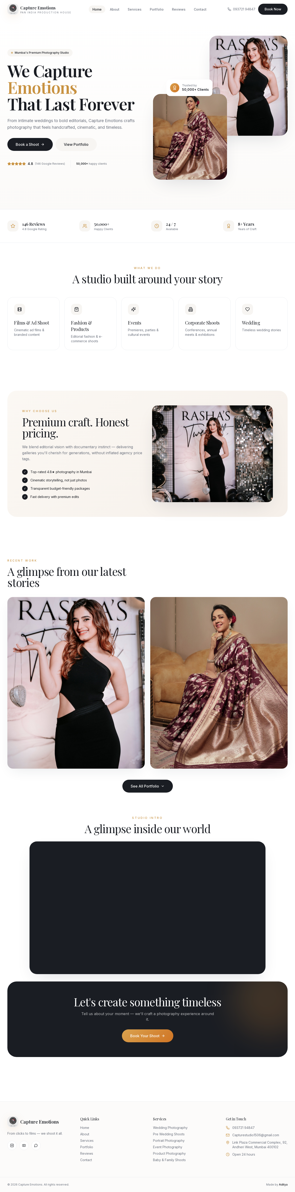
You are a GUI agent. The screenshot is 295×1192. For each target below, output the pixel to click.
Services (135, 9)
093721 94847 (241, 9)
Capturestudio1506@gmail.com (255, 1135)
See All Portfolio (148, 786)
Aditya (283, 1184)
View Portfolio (76, 144)
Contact (200, 9)
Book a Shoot (30, 144)
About (114, 9)
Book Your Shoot (147, 1036)
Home (97, 9)
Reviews (179, 9)
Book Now (273, 9)
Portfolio (157, 9)
